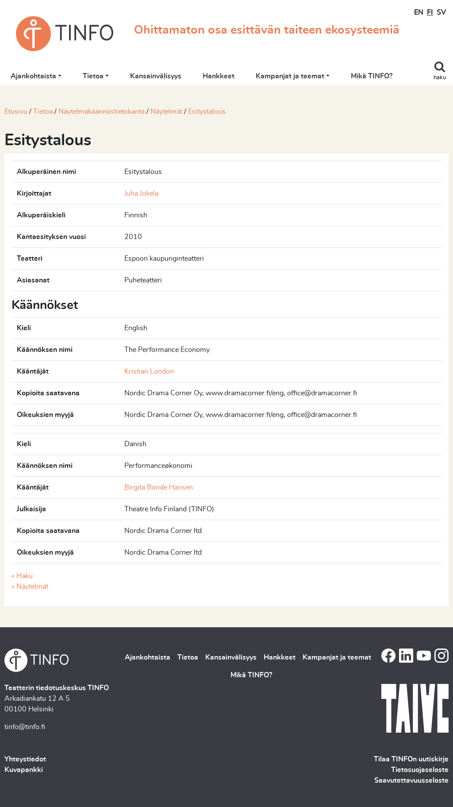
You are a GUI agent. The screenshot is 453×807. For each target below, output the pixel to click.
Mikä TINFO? (371, 76)
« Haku (22, 575)
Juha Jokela (141, 193)
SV (441, 12)
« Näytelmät (30, 586)
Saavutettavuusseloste (411, 780)
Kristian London (149, 371)
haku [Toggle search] (440, 78)
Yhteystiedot (25, 759)
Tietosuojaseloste (420, 769)
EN (418, 12)
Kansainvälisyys (155, 76)
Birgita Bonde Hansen (158, 487)
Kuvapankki (23, 769)
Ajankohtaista (33, 76)
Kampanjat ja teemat (290, 76)
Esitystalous (207, 111)
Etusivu (15, 111)
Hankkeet (218, 76)
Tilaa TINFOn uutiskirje (411, 759)
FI (430, 12)
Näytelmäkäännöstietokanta (101, 111)
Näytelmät (166, 111)
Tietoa (93, 76)
